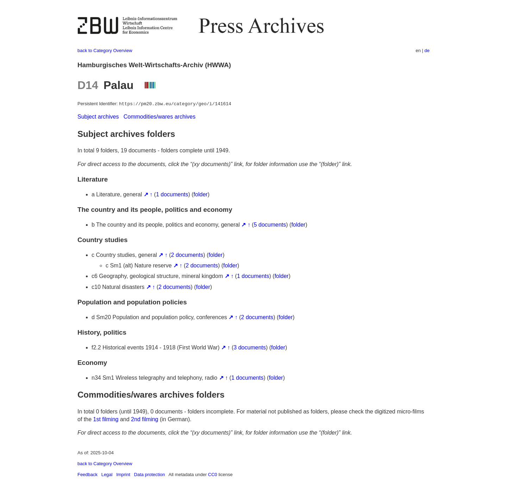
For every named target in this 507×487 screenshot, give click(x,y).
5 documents (270, 225)
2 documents (187, 255)
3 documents (249, 347)
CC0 (212, 474)
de (427, 50)
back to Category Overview (104, 50)
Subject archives (98, 117)
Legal (107, 474)
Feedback (87, 474)
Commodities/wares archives (160, 117)
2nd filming (144, 419)
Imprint (123, 474)
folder (201, 194)
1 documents (172, 194)
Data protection (149, 474)
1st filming (105, 419)
